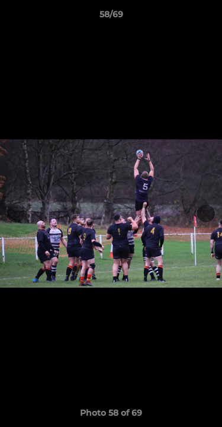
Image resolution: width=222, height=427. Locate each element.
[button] (208, 17)
